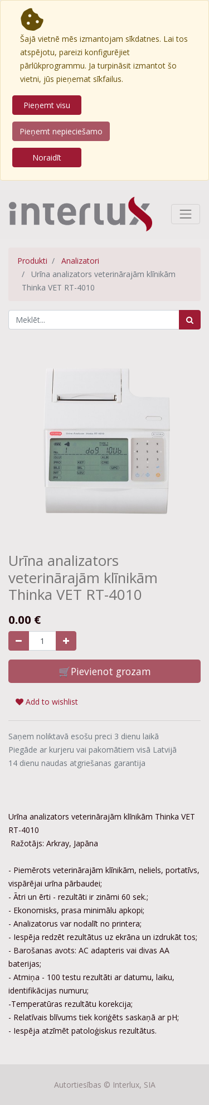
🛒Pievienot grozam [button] (105, 671)
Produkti (32, 260)
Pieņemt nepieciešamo (61, 131)
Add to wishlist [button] (47, 701)
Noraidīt (46, 157)
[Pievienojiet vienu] (66, 641)
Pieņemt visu (46, 105)
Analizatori (80, 260)
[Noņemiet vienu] (18, 641)
